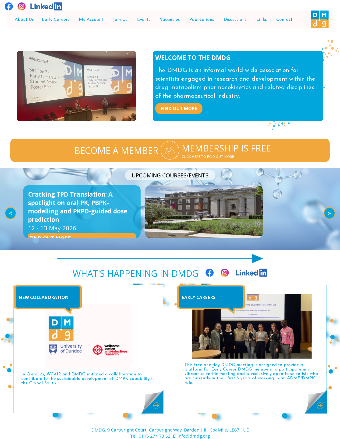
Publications (201, 20)
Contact (284, 20)
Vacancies (170, 20)
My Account (91, 20)
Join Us (120, 20)
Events (143, 20)
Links (261, 20)
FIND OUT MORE (179, 108)
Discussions (235, 20)
